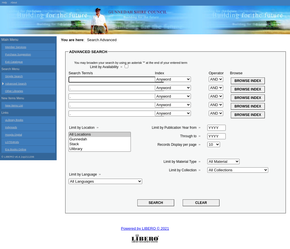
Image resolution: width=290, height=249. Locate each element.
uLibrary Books (14, 119)
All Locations (100, 134)
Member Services (15, 46)
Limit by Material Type (180, 162)
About (13, 2)
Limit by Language (83, 174)
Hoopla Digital (13, 134)
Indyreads (11, 127)
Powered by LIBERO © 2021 (145, 228)
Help (4, 2)
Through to (188, 136)
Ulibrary (100, 149)
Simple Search (14, 76)
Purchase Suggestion (18, 54)
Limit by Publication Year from (174, 128)
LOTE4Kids (12, 142)
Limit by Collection (183, 170)
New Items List (14, 105)
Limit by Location (82, 128)
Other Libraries (14, 90)
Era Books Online (15, 149)
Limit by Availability (104, 67)
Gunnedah (100, 139)
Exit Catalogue (14, 61)
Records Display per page (177, 145)
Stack (100, 144)
